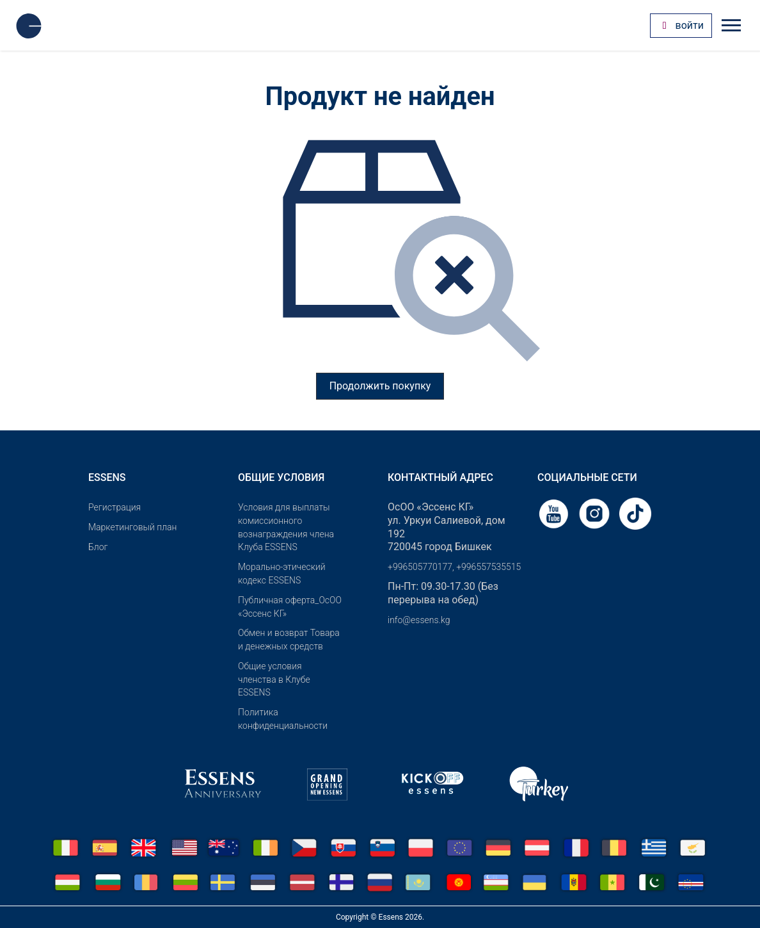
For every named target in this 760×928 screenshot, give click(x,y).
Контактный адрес (440, 477)
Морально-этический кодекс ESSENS (282, 573)
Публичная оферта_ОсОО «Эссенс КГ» (290, 607)
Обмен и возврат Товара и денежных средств (289, 639)
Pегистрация (114, 507)
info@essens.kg (419, 620)
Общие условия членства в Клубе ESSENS (274, 679)
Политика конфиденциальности (283, 719)
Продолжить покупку (380, 386)
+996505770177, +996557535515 (454, 567)
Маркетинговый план (132, 527)
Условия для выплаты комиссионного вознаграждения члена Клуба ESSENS (286, 527)
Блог (97, 547)
